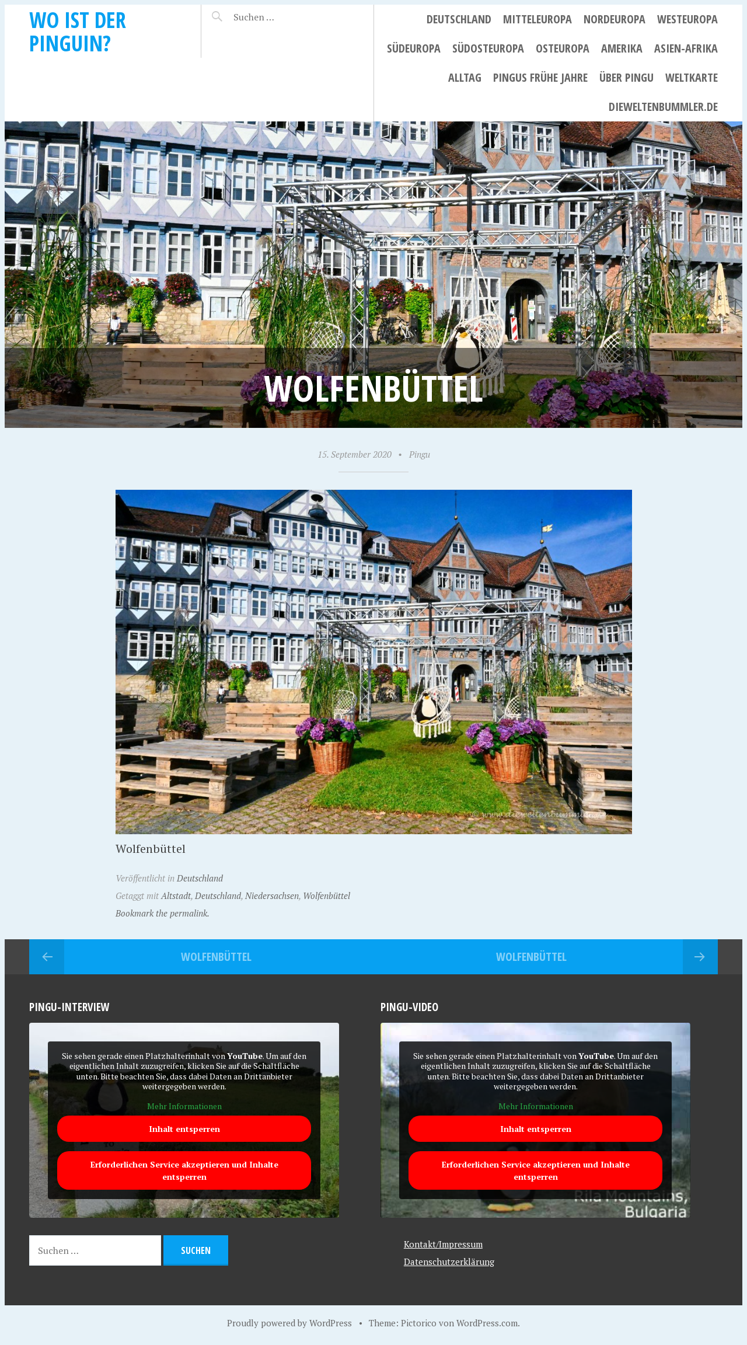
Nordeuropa (614, 19)
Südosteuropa (488, 48)
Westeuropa (687, 19)
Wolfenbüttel (326, 895)
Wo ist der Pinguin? (77, 31)
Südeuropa (414, 48)
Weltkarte (691, 77)
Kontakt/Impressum (443, 1244)
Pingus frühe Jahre (540, 77)
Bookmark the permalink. (163, 913)
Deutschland (459, 19)
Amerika (622, 48)
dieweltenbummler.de (663, 106)
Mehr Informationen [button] (184, 1106)
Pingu (419, 454)
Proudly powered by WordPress (289, 1323)
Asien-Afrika (686, 48)
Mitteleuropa (537, 19)
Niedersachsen (272, 895)
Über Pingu (626, 77)
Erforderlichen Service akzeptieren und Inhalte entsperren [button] (184, 1170)
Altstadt (176, 895)
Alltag (464, 77)
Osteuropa (562, 48)
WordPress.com (487, 1323)
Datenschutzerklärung (449, 1261)
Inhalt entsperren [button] (184, 1128)
